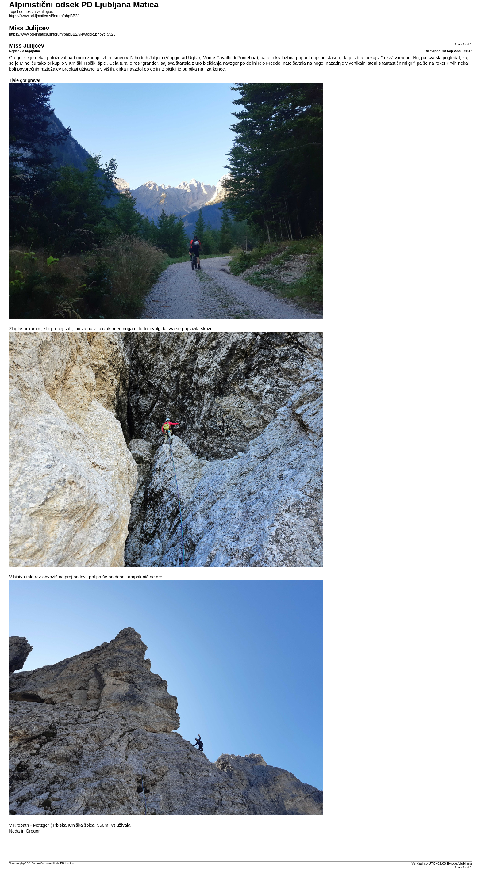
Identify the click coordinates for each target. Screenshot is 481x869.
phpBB (24, 863)
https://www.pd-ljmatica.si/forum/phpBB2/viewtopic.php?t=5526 (62, 34)
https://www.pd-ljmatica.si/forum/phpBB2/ (43, 16)
